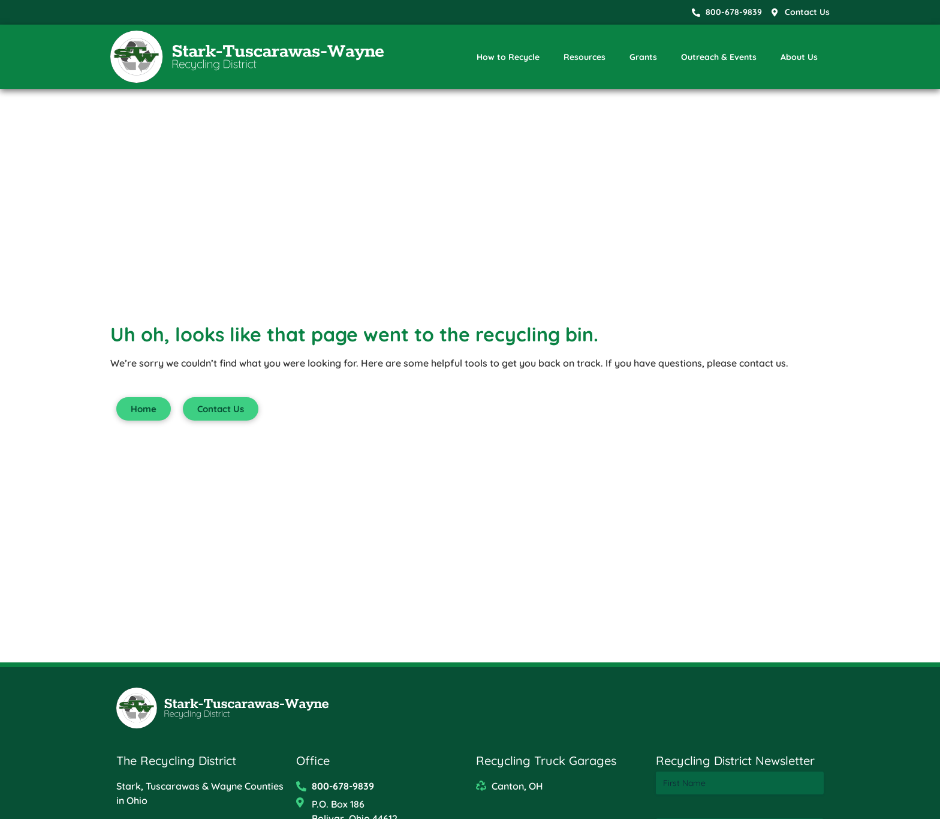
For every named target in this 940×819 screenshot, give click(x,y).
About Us (799, 57)
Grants (643, 57)
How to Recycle (508, 57)
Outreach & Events (719, 57)
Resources (584, 57)
